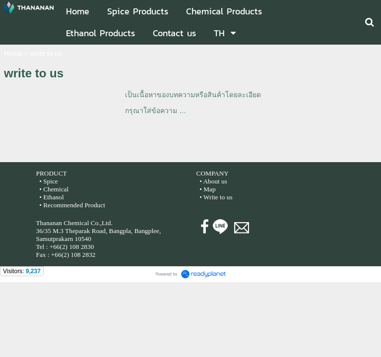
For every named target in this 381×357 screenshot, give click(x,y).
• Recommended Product (71, 205)
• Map (207, 189)
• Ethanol (51, 197)
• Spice (48, 181)
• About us (213, 181)
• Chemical (53, 189)
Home (13, 54)
